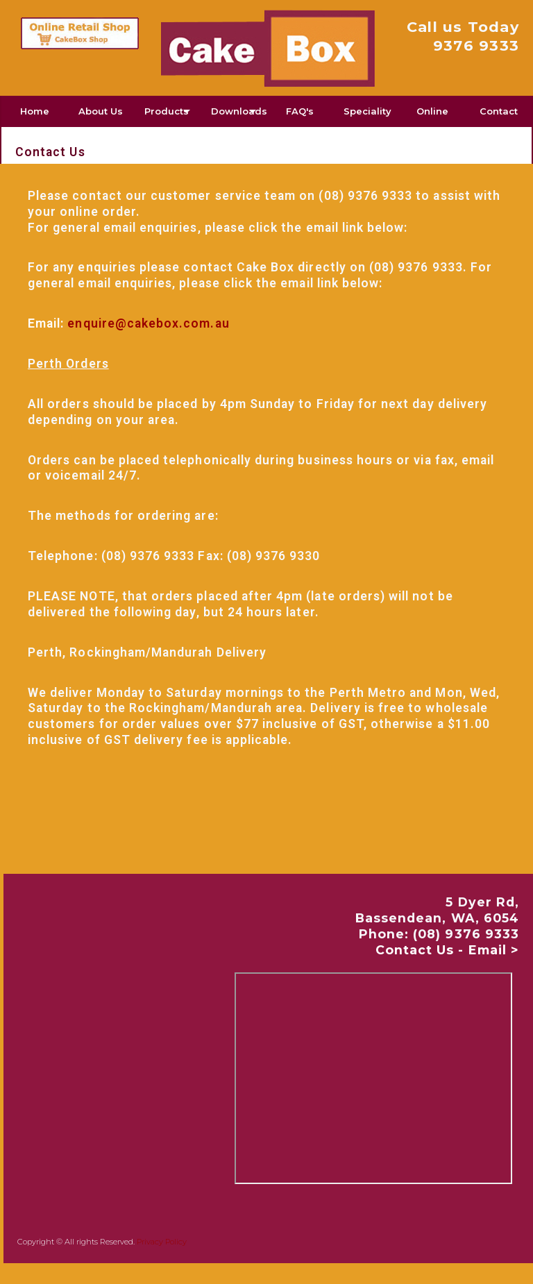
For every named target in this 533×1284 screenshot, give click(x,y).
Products (166, 111)
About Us (100, 111)
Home (34, 111)
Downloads (239, 111)
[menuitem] (34, 111)
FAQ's (300, 111)
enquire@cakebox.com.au (148, 323)
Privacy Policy (162, 1242)
